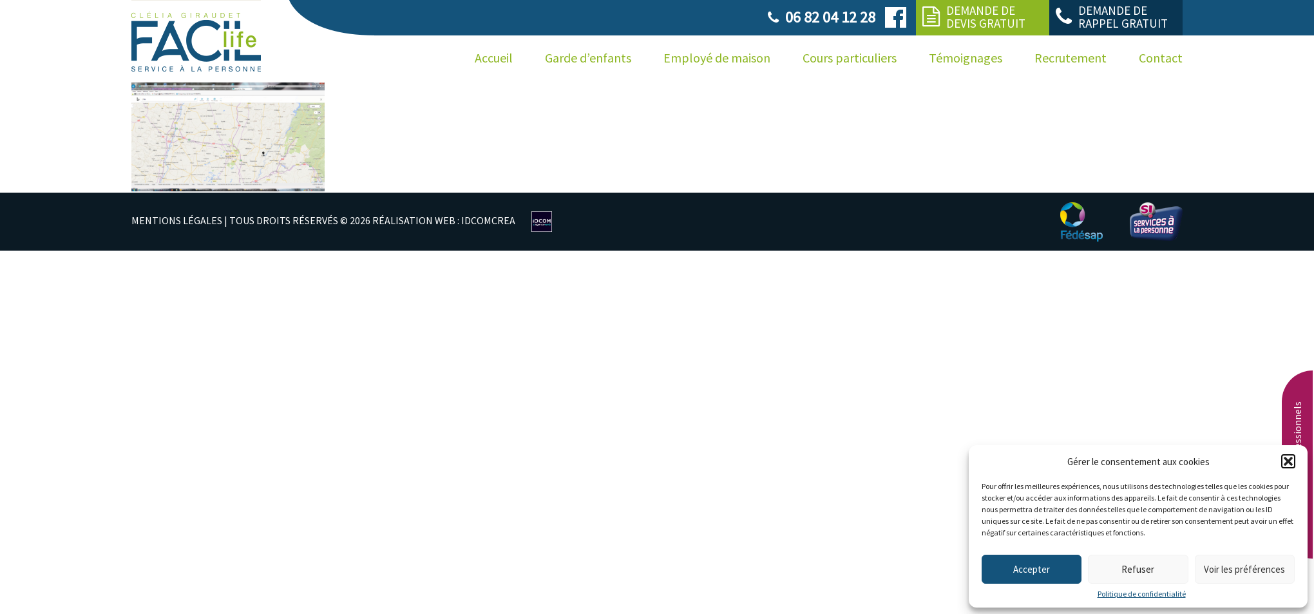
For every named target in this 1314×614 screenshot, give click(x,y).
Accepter (1031, 569)
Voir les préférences (1244, 569)
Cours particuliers (850, 58)
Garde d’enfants (588, 58)
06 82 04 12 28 (830, 17)
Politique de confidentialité (1142, 594)
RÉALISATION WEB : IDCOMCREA (443, 220)
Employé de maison (716, 58)
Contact (1161, 58)
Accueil (494, 58)
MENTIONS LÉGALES (176, 220)
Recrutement (1070, 58)
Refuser (1137, 569)
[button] (1288, 461)
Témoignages (965, 58)
